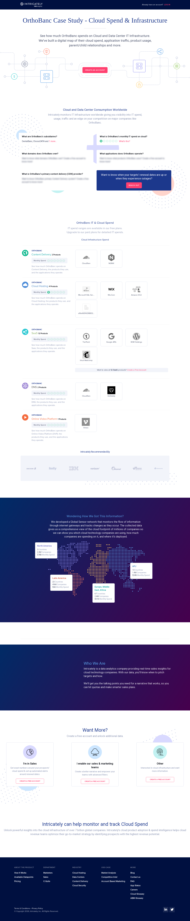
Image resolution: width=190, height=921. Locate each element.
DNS (34, 387)
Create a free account (30, 781)
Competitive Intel (109, 877)
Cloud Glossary (137, 894)
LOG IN (167, 5)
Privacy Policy (37, 908)
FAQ (132, 881)
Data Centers (78, 877)
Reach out (134, 185)
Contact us (135, 877)
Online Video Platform (45, 419)
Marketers (47, 873)
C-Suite (46, 881)
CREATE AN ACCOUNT (95, 70)
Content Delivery (42, 254)
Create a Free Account (136, 370)
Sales (45, 877)
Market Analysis (108, 873)
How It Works (20, 873)
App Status (135, 885)
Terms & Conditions (22, 908)
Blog (132, 873)
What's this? (124, 141)
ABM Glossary (136, 898)
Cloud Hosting (40, 286)
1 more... (53, 141)
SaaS (35, 333)
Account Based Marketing (113, 881)
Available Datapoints (23, 877)
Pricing (17, 881)
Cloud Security (79, 885)
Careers (133, 890)
